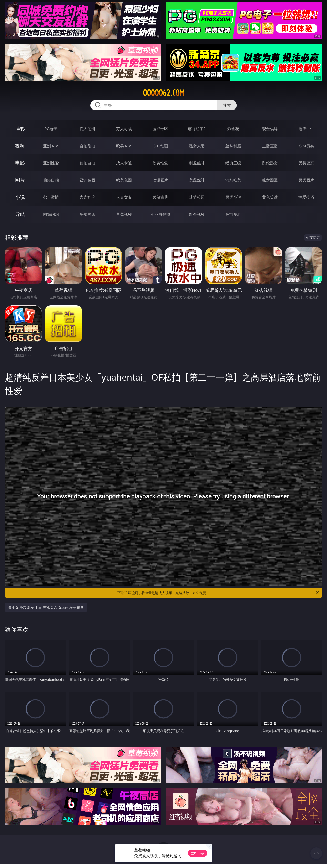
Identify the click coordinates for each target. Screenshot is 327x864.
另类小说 (233, 197)
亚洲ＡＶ (51, 146)
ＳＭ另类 (306, 146)
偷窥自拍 (51, 180)
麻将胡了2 (197, 128)
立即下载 (197, 853)
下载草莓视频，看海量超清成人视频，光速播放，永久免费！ (218, 593)
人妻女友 (124, 197)
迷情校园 (197, 197)
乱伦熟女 (270, 163)
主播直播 (270, 146)
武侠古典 (160, 197)
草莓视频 (124, 214)
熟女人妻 (197, 146)
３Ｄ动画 (160, 146)
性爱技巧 (306, 197)
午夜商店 (87, 214)
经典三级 (233, 163)
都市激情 (51, 197)
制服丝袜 (197, 163)
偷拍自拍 (87, 163)
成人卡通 (124, 163)
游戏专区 (160, 128)
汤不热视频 (160, 214)
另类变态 (306, 163)
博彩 (20, 128)
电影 (20, 163)
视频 (20, 145)
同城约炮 (51, 214)
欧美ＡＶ (124, 146)
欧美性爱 (160, 163)
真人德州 (87, 128)
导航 (20, 214)
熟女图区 (270, 180)
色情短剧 (233, 214)
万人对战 (124, 128)
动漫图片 (160, 180)
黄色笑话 (270, 197)
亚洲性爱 (51, 163)
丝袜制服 (233, 146)
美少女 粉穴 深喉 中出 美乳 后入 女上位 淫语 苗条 (46, 607)
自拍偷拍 (87, 146)
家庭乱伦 (87, 197)
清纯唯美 (233, 180)
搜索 (227, 105)
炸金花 (233, 128)
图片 (20, 180)
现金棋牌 (270, 128)
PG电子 (50, 128)
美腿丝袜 (197, 180)
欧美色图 (124, 180)
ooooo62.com (163, 93)
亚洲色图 (87, 180)
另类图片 (306, 180)
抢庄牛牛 (306, 128)
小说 (20, 197)
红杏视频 (197, 214)
